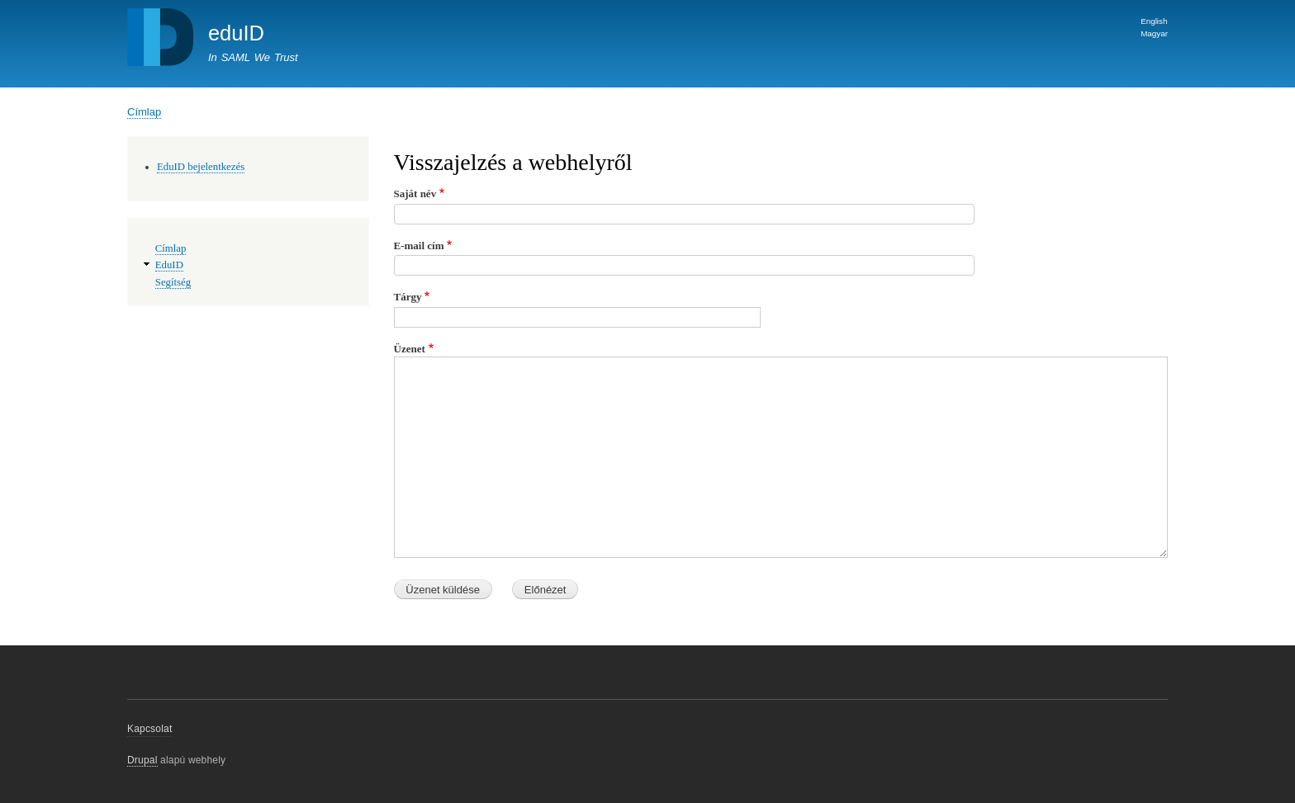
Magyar (1154, 33)
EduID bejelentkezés (200, 166)
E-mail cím (419, 245)
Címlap (144, 112)
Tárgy (408, 296)
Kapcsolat (149, 729)
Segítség (173, 282)
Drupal (142, 760)
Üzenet (409, 348)
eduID (236, 33)
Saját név (415, 193)
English (1154, 21)
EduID (169, 265)
